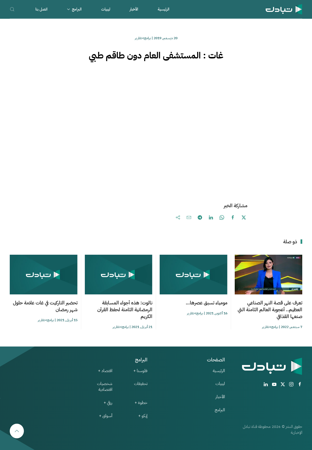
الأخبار (134, 9)
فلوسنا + (140, 371)
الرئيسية (163, 9)
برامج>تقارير (143, 38)
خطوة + (141, 403)
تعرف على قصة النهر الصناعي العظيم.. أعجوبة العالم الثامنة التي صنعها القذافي (270, 309)
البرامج (220, 410)
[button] (12, 9)
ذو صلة (290, 241)
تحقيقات (140, 384)
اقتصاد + (105, 371)
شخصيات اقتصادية (104, 387)
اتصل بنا (41, 9)
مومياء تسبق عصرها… (206, 302)
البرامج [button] (74, 9)
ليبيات (105, 9)
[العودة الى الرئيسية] (284, 9)
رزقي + (108, 403)
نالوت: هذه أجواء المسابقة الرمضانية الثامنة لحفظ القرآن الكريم (124, 309)
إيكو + (142, 416)
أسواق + (105, 416)
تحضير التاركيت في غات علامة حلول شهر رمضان (45, 306)
